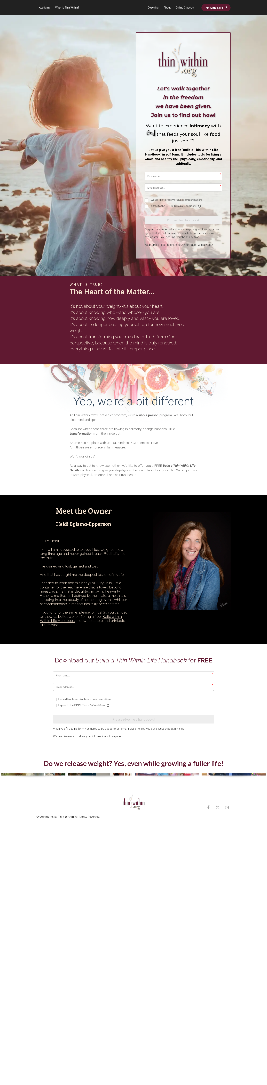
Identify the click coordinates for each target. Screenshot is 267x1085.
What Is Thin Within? (67, 7)
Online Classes (185, 7)
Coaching (153, 7)
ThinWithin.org (215, 7)
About (167, 7)
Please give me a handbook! (133, 720)
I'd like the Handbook (183, 220)
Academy (44, 7)
